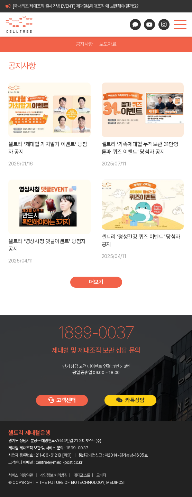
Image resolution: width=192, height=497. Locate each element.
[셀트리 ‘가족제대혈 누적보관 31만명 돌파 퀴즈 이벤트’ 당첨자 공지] (143, 110)
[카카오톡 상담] (135, 24)
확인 (67, 455)
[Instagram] (164, 24)
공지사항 (84, 44)
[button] (180, 24)
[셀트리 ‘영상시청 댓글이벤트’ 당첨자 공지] (49, 207)
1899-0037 (77, 448)
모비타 (101, 475)
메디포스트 (81, 475)
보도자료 (107, 44)
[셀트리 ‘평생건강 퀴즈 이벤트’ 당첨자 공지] (143, 205)
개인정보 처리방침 (53, 475)
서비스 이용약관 (20, 475)
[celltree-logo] (22, 24)
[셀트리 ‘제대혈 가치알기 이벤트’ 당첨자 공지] (49, 110)
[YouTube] (149, 24)
